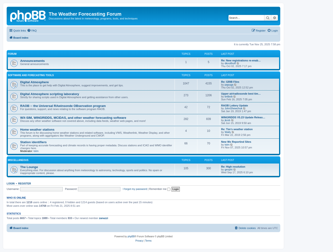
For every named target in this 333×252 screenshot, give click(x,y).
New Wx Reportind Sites (236, 141)
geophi (229, 169)
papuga (229, 84)
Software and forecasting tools (31, 75)
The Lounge (29, 167)
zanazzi (103, 218)
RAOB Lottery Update (234, 105)
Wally (228, 132)
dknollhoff (230, 63)
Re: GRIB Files (230, 81)
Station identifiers (33, 142)
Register (24, 183)
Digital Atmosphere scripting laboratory (49, 94)
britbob (229, 96)
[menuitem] (32, 30)
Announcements (32, 61)
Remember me (159, 189)
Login (10, 183)
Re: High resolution (233, 166)
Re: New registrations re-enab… (241, 60)
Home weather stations (37, 129)
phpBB (131, 236)
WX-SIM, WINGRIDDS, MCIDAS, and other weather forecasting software (73, 117)
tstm (35, 151)
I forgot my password (135, 189)
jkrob (227, 120)
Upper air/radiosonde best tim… (241, 93)
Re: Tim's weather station (237, 129)
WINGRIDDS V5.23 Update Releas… (243, 117)
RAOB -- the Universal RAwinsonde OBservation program (63, 106)
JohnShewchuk (234, 108)
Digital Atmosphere (34, 82)
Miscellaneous (18, 160)
